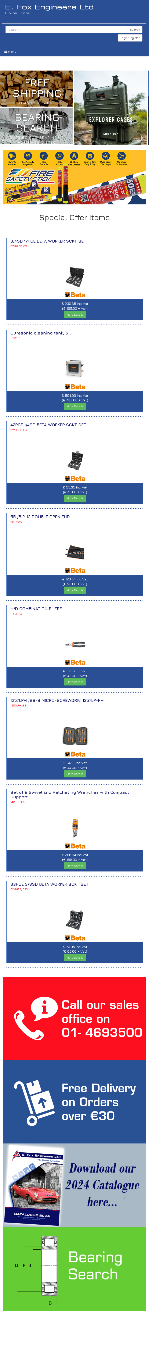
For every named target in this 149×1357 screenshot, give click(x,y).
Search (135, 29)
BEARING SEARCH (37, 121)
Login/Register (130, 38)
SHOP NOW (111, 132)
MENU (9, 51)
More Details (75, 313)
